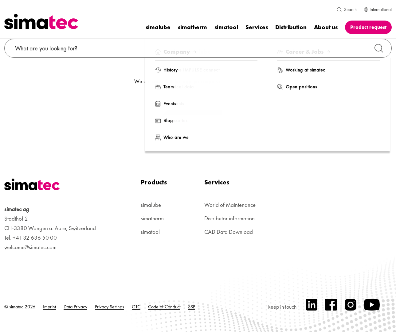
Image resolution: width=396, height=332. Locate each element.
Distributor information (229, 218)
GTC (136, 306)
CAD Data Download (228, 232)
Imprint (49, 306)
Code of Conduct (164, 306)
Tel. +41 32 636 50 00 (30, 237)
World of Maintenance (230, 205)
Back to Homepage (197, 118)
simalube (151, 205)
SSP (191, 306)
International (378, 9)
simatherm (152, 218)
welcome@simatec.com (30, 247)
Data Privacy (75, 306)
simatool (150, 232)
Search (350, 9)
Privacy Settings (109, 306)
